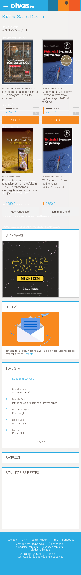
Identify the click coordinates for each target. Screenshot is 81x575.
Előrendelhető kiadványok (29, 543)
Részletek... (30, 353)
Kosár (64, 7)
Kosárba (16, 120)
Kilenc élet (18, 433)
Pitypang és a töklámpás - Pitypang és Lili (36, 402)
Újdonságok (55, 543)
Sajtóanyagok (40, 539)
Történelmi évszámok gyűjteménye (54, 182)
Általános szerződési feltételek (38, 553)
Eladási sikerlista (41, 549)
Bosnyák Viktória (19, 389)
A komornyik (19, 422)
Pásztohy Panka (19, 399)
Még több (41, 441)
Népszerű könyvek (23, 378)
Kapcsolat (68, 539)
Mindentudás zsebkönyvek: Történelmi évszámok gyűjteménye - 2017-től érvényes (58, 96)
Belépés (75, 7)
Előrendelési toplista (26, 546)
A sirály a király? (21, 392)
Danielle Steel (18, 419)
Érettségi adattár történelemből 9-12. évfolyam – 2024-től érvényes (20, 95)
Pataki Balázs (28, 88)
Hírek (55, 539)
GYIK (24, 539)
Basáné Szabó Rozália (12, 88)
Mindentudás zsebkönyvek (53, 187)
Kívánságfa (18, 412)
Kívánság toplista (53, 546)
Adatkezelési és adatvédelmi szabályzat (40, 556)
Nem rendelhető (20, 211)
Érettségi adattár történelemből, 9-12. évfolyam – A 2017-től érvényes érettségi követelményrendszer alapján (20, 187)
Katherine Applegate (20, 409)
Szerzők (12, 539)
